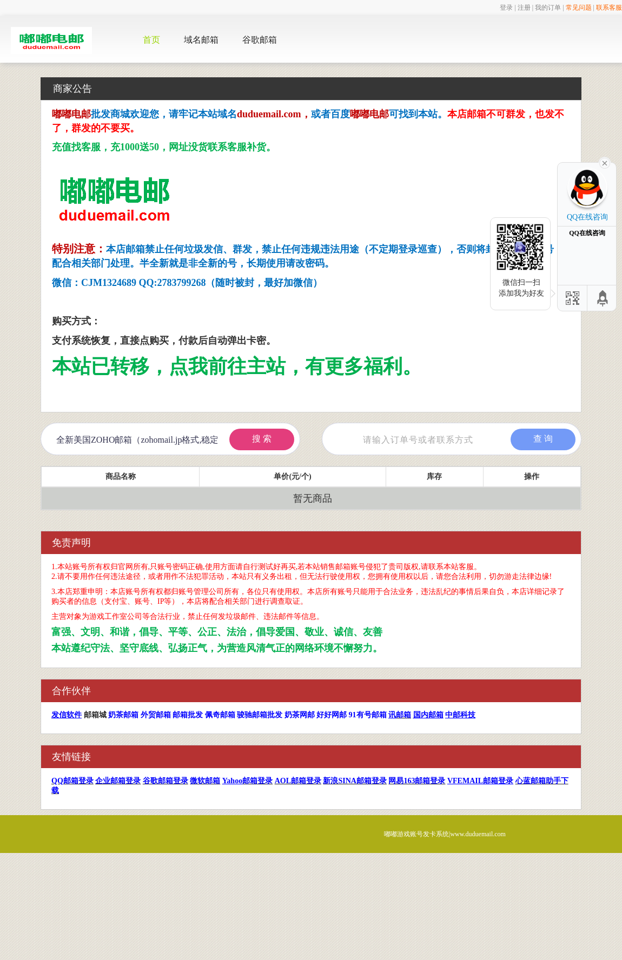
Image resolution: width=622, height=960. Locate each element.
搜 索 (262, 438)
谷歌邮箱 (259, 39)
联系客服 (609, 7)
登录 (506, 7)
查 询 (543, 438)
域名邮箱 (201, 39)
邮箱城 (95, 715)
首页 (151, 39)
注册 (524, 7)
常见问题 (579, 7)
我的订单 (548, 7)
